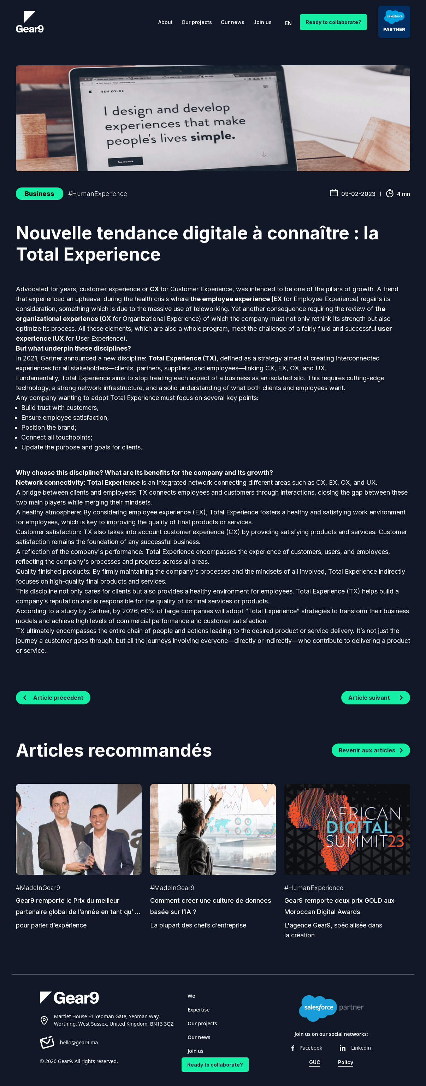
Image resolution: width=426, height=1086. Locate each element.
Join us (262, 22)
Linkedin (355, 1047)
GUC (314, 1062)
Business (39, 193)
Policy (345, 1062)
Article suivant (375, 697)
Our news (232, 22)
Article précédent (53, 697)
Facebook (306, 1047)
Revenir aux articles (371, 750)
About (165, 22)
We (191, 995)
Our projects (197, 22)
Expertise (198, 1009)
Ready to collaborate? (333, 22)
